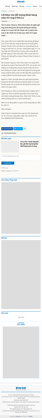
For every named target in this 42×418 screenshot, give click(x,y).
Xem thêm (21, 317)
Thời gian (8, 171)
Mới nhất (7, 6)
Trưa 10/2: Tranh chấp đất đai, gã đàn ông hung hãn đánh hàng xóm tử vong (29, 144)
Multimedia (15, 6)
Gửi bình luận (7, 163)
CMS (18, 416)
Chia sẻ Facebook (7, 128)
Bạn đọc (35, 6)
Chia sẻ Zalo (18, 128)
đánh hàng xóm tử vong (10, 133)
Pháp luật (28, 6)
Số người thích (15, 170)
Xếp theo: (3, 170)
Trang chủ (4, 11)
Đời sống (22, 6)
